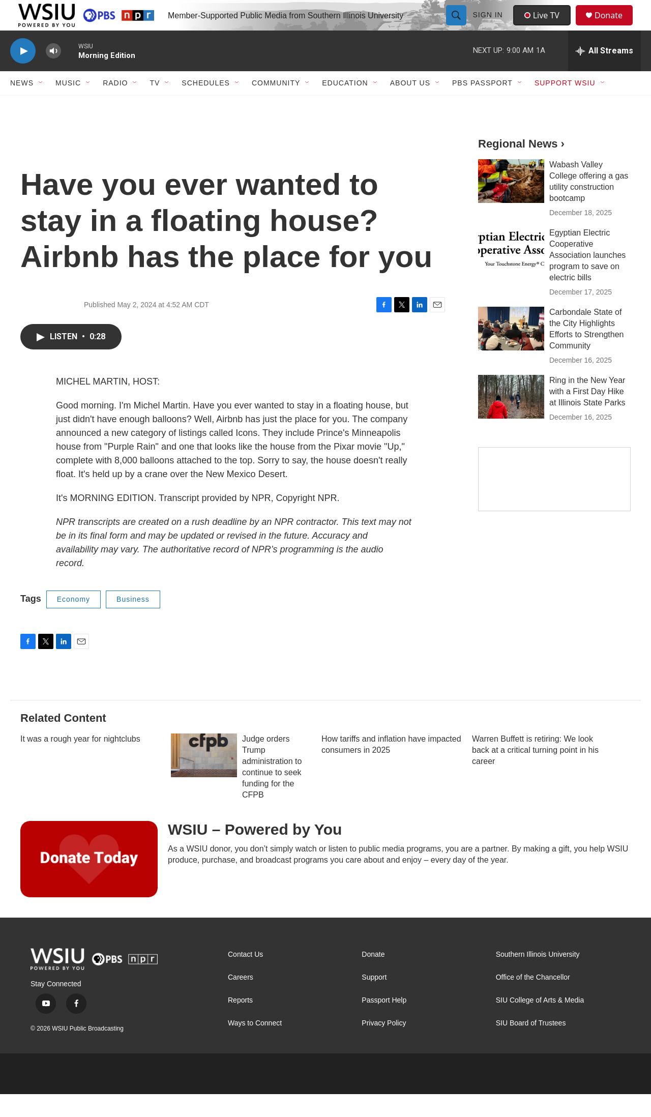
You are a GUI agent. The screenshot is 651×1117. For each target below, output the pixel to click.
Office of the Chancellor (533, 1000)
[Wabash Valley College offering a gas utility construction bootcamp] (511, 204)
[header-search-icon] (457, 26)
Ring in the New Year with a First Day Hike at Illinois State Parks (587, 414)
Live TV (544, 26)
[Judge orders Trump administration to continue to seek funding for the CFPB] (204, 778)
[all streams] (604, 73)
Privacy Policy (384, 1046)
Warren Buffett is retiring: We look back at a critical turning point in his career (535, 772)
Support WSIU (565, 106)
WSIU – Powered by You (255, 852)
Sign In (489, 26)
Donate (615, 26)
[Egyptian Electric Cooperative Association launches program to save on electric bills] (511, 272)
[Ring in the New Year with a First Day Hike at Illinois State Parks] (511, 420)
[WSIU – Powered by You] (89, 882)
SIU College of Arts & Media (540, 1023)
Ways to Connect (255, 1046)
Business (133, 622)
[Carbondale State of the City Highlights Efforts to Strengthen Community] (511, 351)
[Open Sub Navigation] (41, 106)
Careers (240, 1000)
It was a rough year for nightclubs (80, 761)
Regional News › (521, 166)
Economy (73, 622)
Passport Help (384, 1023)
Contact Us (245, 977)
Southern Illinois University (538, 977)
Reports (240, 1023)
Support (374, 1000)
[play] (23, 74)
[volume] (53, 74)
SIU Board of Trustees (531, 1046)
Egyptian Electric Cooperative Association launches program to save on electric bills (587, 278)
